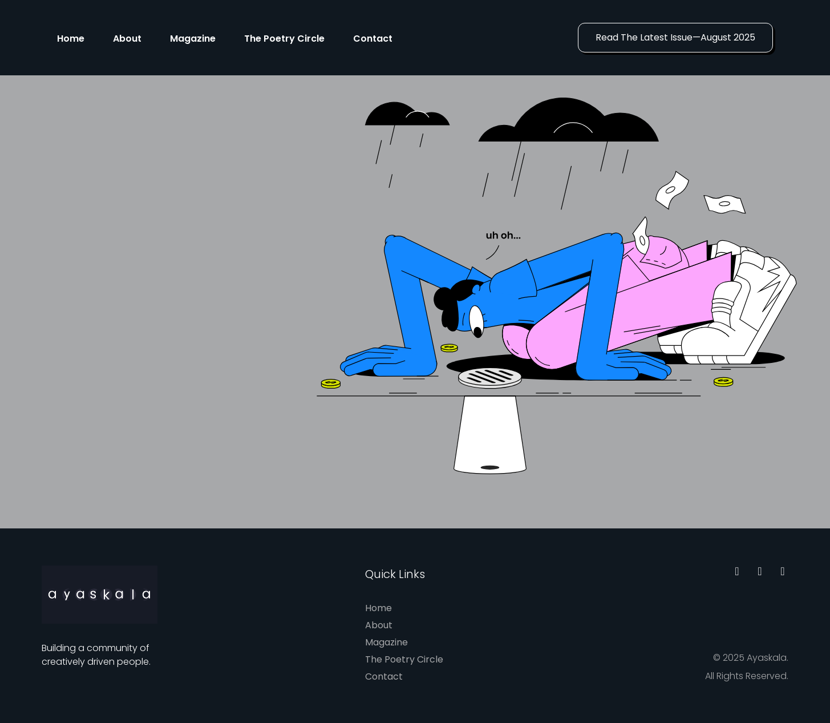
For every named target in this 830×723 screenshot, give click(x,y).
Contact (372, 38)
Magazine (193, 38)
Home (70, 38)
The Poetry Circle (284, 38)
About (127, 38)
